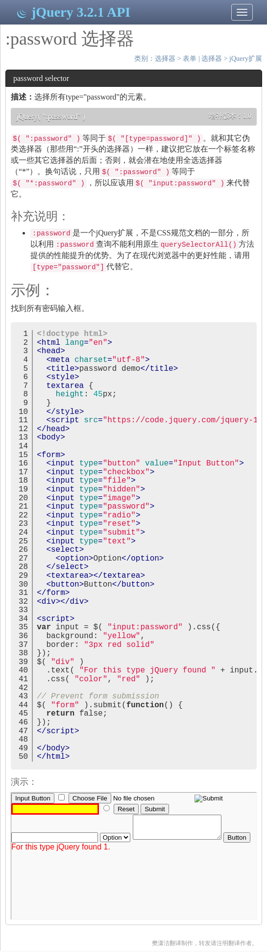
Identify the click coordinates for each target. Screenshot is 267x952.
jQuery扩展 (245, 58)
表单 (189, 58)
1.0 (247, 116)
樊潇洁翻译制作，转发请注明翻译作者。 (205, 943)
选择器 (165, 58)
